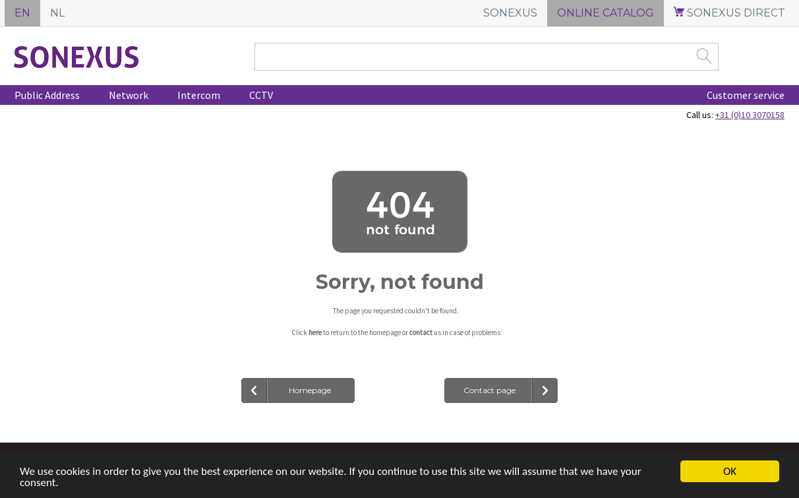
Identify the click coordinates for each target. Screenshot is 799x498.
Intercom (198, 95)
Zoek (704, 56)
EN (22, 13)
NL (57, 13)
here (315, 332)
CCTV (261, 95)
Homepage (310, 390)
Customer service (745, 95)
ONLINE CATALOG (605, 13)
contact (420, 332)
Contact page (489, 390)
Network (128, 95)
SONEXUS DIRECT (729, 13)
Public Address (47, 95)
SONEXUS (510, 13)
